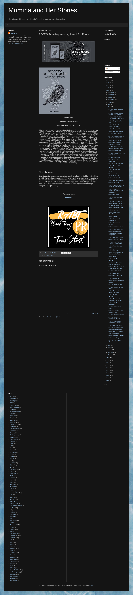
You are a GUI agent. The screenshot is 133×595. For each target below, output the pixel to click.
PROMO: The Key (113, 250)
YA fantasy (13, 574)
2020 (108, 360)
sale (11, 540)
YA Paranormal (14, 576)
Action (12, 396)
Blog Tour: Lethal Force (114, 271)
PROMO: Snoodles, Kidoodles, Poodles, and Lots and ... (115, 191)
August (110, 102)
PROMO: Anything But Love (115, 207)
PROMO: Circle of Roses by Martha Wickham (115, 125)
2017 (108, 368)
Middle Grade (14, 503)
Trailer (12, 565)
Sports (12, 555)
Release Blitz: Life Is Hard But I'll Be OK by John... (116, 174)
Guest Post (13, 473)
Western (12, 568)
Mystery (12, 508)
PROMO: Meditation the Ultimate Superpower (114, 321)
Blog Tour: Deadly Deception (116, 315)
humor (12, 482)
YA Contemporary (15, 572)
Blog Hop (12, 418)
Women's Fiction (14, 570)
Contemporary (14, 435)
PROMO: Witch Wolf (113, 273)
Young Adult (13, 580)
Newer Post (43, 314)
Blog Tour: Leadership (114, 157)
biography (13, 416)
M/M (11, 495)
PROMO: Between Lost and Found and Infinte (115, 291)
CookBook (13, 437)
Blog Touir (13, 420)
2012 (108, 380)
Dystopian (13, 452)
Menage (12, 501)
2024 (108, 85)
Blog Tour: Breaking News (115, 338)
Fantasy (12, 463)
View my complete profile (15, 43)
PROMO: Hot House (113, 210)
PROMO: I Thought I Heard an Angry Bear (115, 311)
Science (12, 546)
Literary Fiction (14, 493)
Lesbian (12, 488)
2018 (108, 365)
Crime (11, 443)
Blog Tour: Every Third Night (116, 163)
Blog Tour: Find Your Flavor (115, 178)
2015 (108, 373)
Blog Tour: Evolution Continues (113, 160)
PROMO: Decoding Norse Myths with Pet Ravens (115, 299)
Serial (11, 550)
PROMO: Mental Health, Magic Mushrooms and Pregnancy (115, 233)
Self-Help (12, 548)
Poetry (12, 527)
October (110, 97)
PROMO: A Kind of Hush (114, 150)
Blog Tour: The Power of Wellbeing (114, 303)
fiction (11, 465)
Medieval (12, 497)
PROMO (52, 255)
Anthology (13, 401)
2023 (108, 87)
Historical (12, 478)
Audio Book (13, 405)
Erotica (12, 456)
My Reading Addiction (16, 505)
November (111, 94)
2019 (108, 363)
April (109, 347)
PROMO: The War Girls (114, 129)
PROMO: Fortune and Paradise (114, 213)
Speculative (13, 553)
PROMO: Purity (112, 256)
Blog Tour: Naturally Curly (115, 284)
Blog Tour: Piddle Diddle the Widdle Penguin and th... (115, 147)
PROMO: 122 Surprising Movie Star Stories (114, 143)
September (111, 99)
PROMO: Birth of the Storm (115, 227)
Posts (108, 68)
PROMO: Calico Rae (113, 278)
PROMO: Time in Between (115, 140)
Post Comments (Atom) (53, 317)
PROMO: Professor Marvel (115, 239)
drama (12, 450)
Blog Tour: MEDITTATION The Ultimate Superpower (116, 117)
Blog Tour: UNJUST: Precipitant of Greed (114, 318)
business (12, 426)
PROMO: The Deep (113, 194)
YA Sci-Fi (12, 578)
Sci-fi (11, 544)
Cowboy (12, 441)
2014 (108, 375)
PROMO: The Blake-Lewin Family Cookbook (115, 332)
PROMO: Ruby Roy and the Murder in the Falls (115, 253)
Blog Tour (12, 422)
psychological (14, 533)
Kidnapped (13, 486)
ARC (11, 403)
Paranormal (13, 525)
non (11, 518)
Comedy (12, 433)
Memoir (12, 499)
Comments (109, 71)
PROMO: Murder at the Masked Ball (114, 219)
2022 (108, 90)
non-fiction (46, 255)
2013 (108, 377)
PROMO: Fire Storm (113, 182)
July (109, 104)
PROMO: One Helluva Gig (115, 201)
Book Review (13, 424)
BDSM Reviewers (15, 411)
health (12, 475)
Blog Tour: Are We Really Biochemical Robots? (115, 263)
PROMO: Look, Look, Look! (115, 229)
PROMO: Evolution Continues (116, 335)
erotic (11, 454)
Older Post (95, 314)
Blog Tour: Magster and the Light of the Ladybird (115, 113)
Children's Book (14, 428)
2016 (108, 370)
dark (11, 448)
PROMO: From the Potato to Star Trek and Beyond (116, 186)
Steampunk (13, 557)
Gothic (12, 471)
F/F (11, 460)
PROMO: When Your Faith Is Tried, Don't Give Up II (116, 267)
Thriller (12, 563)
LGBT (11, 490)
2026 (108, 80)
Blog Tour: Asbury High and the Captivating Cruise (115, 328)
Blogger (91, 585)
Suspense (13, 561)
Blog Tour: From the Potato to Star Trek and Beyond (116, 137)
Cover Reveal (14, 439)
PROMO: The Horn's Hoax (115, 237)
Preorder (12, 529)
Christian (12, 431)
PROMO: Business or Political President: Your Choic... (116, 204)
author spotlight (14, 407)
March (110, 350)
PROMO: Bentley (112, 216)
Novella (12, 523)
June (109, 107)
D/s (11, 445)
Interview (12, 484)
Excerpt (12, 458)
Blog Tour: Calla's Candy (114, 134)
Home (9, 25)
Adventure (13, 398)
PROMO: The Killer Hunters (115, 325)
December (111, 92)
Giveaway (13, 469)
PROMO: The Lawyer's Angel (116, 180)
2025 (108, 82)
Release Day (13, 535)
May (109, 345)
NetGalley (13, 512)
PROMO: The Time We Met (115, 131)
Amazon (68, 197)
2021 (108, 358)
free (11, 467)
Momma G (14, 33)
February (110, 352)
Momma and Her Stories (42, 10)
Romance (12, 538)
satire (11, 542)
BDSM (12, 409)
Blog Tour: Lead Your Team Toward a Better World (115, 242)
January (110, 355)
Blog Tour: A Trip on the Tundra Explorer (114, 341)
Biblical (12, 413)
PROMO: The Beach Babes (115, 276)
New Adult (13, 514)
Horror (12, 480)
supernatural (13, 559)
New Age (12, 516)
